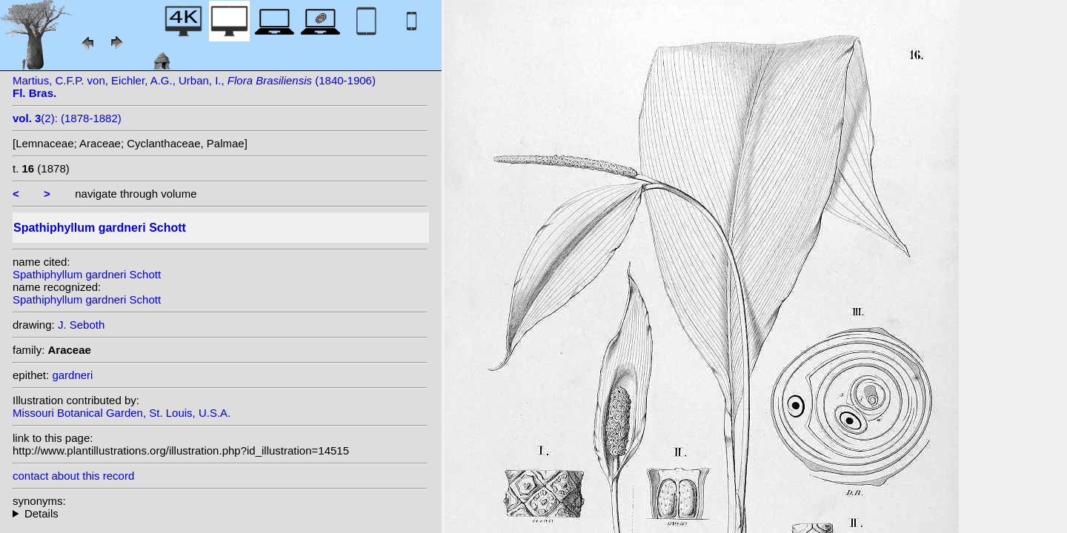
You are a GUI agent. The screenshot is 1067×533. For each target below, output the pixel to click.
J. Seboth (81, 324)
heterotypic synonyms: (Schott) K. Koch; (220, 513)
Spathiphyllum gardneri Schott (87, 274)
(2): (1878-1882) (67, 118)
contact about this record (73, 475)
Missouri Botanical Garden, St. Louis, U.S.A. (121, 412)
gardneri (72, 375)
